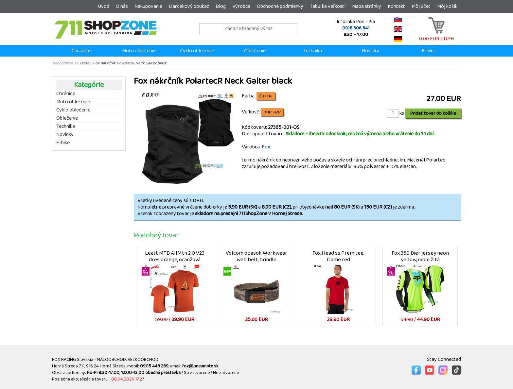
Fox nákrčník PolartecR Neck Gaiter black (130, 63)
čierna (266, 96)
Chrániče (81, 51)
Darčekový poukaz (189, 6)
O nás (122, 6)
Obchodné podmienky (280, 6)
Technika (312, 51)
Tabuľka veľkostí (327, 6)
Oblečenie (255, 51)
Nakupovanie (148, 6)
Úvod (103, 6)
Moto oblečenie (139, 51)
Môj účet (421, 6)
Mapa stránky (366, 6)
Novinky (370, 51)
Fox (266, 147)
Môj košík (447, 6)
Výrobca (241, 6)
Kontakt (396, 6)
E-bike (428, 51)
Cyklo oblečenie (197, 51)
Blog (221, 6)
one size (272, 112)
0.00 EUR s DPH (436, 35)
